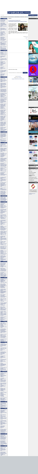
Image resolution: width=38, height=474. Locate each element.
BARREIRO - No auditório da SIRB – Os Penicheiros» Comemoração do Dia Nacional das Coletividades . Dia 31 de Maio (3, 394)
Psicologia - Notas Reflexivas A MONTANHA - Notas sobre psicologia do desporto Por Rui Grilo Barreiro (3, 63)
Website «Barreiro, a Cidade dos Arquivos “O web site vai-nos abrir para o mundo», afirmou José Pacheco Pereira (3, 269)
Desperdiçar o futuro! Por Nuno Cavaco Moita (2, 57)
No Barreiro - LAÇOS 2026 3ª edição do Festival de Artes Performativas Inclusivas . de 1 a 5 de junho (3, 304)
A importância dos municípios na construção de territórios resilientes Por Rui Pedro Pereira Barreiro (3, 345)
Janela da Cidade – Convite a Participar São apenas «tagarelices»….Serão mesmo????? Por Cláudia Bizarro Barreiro (3, 33)
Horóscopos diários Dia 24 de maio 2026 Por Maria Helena (2, 21)
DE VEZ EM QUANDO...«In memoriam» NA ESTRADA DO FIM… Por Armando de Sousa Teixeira (3, 368)
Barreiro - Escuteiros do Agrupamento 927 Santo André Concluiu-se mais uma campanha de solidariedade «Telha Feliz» (3, 385)
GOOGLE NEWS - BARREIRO (32, 172)
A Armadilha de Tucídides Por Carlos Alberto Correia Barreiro (3, 59)
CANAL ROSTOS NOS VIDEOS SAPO (32, 166)
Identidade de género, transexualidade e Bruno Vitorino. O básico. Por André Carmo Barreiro (3, 353)
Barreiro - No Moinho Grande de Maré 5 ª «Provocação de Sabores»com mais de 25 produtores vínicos (3, 295)
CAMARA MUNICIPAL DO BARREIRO (32, 175)
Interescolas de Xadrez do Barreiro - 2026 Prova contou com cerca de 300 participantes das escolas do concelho (3, 247)
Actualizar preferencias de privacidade (32, 193)
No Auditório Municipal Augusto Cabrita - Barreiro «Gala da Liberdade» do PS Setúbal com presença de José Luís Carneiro (3, 90)
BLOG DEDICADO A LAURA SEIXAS (33, 178)
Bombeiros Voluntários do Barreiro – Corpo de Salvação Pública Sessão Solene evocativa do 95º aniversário (3, 399)
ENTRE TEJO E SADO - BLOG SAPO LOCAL (33, 169)
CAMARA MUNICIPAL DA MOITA (33, 177)
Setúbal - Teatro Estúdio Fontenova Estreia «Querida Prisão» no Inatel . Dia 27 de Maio (3, 300)
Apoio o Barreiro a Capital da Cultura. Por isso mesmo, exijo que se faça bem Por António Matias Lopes (3, 53)
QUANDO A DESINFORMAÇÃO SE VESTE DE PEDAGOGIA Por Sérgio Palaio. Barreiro (3, 364)
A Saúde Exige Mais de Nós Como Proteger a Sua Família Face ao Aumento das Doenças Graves (3, 140)
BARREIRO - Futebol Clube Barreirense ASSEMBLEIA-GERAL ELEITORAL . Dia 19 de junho (3, 389)
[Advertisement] (18, 5)
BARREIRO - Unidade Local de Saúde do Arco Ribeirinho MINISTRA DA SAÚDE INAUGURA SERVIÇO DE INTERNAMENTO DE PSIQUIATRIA (3, 291)
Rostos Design (19, 76)
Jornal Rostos (20, 77)
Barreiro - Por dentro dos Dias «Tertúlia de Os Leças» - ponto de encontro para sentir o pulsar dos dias (3, 47)
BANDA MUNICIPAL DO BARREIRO (33, 181)
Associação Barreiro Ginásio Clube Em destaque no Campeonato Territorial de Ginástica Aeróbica (3, 173)
